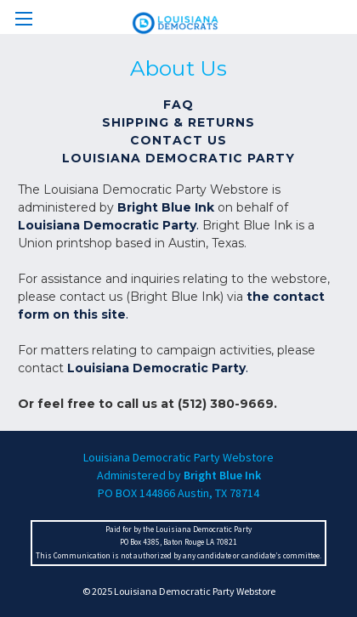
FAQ (178, 104)
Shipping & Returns (178, 122)
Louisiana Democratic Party (178, 158)
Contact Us (178, 140)
